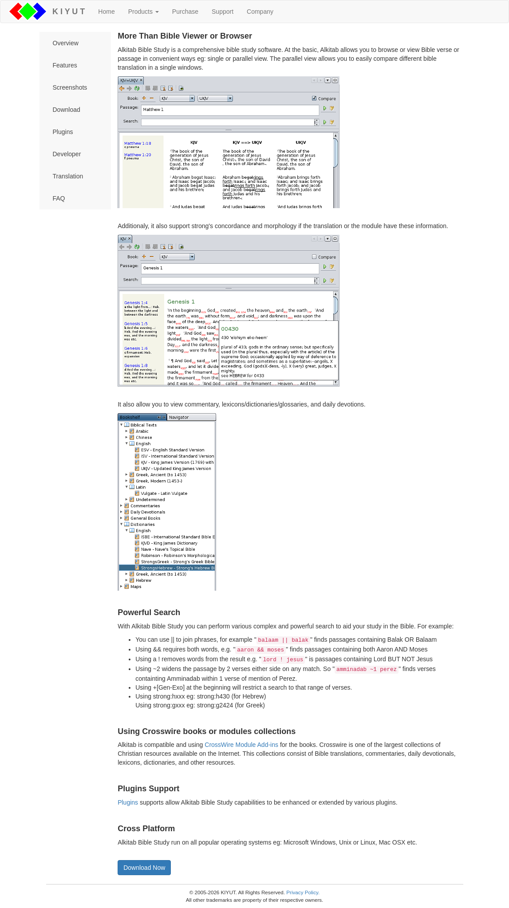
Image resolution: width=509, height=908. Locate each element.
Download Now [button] (144, 867)
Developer (67, 154)
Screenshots (70, 87)
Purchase (185, 11)
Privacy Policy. (303, 892)
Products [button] (143, 11)
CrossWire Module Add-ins (241, 744)
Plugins (63, 131)
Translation (68, 176)
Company (260, 11)
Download (66, 109)
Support (222, 11)
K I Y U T (66, 11)
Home (106, 11)
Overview (66, 43)
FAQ (59, 198)
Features (65, 65)
